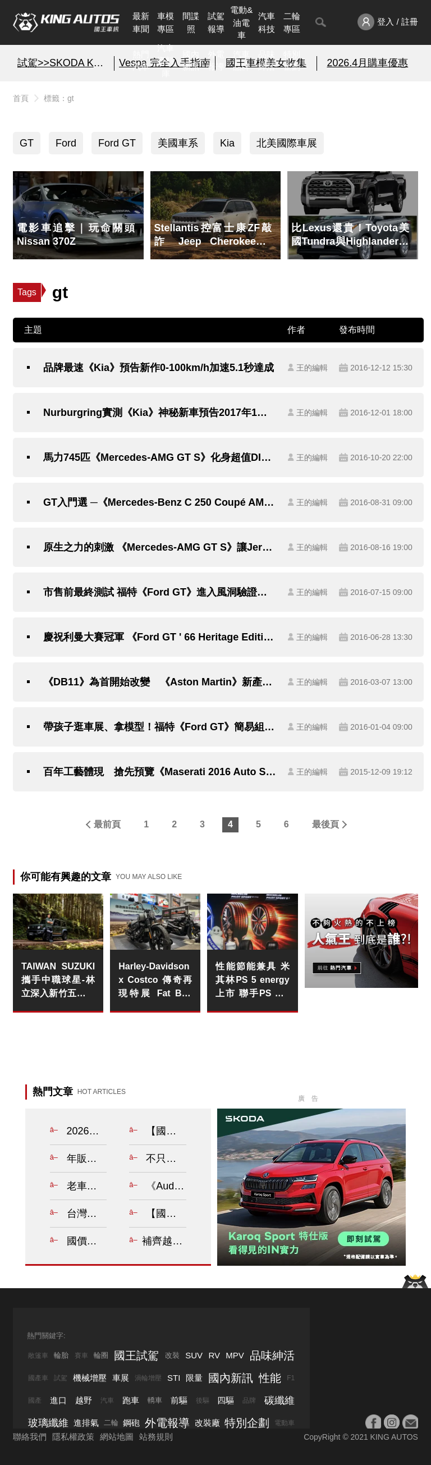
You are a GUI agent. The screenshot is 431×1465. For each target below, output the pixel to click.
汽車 (107, 1400)
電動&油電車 (241, 22)
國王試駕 (136, 1355)
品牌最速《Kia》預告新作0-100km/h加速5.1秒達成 (158, 367)
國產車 (38, 1378)
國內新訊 (190, 60)
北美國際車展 (286, 143)
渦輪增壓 (148, 1378)
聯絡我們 (30, 1436)
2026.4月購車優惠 (367, 62)
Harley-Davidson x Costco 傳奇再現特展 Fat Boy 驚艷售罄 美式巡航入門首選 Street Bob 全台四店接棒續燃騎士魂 (155, 981)
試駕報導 (216, 22)
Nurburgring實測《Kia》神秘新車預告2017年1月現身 (159, 412)
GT (27, 143)
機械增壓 (90, 1377)
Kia (227, 143)
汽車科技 (266, 22)
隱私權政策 (73, 1436)
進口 (58, 1400)
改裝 (172, 1355)
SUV (194, 1355)
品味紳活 (266, 60)
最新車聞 (140, 22)
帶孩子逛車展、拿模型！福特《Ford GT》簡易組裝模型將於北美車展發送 (159, 726)
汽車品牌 (241, 60)
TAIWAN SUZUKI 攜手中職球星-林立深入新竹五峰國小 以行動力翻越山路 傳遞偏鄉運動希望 (58, 981)
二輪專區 (291, 22)
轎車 (155, 1400)
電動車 (284, 1423)
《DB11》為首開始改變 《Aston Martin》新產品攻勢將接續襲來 (159, 682)
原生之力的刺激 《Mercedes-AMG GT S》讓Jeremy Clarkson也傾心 (159, 547)
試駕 (60, 1378)
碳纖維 (279, 1400)
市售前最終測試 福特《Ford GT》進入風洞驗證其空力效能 (159, 592)
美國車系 (178, 143)
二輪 (111, 1422)
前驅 (179, 1400)
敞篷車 (38, 1355)
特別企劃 (291, 60)
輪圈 (101, 1355)
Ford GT (117, 143)
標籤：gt (59, 98)
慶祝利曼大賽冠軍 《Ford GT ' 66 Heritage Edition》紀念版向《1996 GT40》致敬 (159, 637)
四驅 (225, 1400)
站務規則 (156, 1436)
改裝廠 (207, 1422)
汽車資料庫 (165, 60)
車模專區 (165, 22)
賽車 (81, 1355)
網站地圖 (117, 1436)
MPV (235, 1355)
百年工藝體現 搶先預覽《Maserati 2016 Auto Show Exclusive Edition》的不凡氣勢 (159, 771)
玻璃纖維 (48, 1423)
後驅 (202, 1400)
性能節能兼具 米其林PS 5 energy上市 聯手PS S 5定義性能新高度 (252, 981)
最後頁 (325, 824)
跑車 (130, 1400)
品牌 (249, 1400)
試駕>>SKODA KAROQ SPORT (63, 62)
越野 (83, 1400)
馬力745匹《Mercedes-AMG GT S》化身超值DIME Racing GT (159, 457)
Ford (66, 143)
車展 (120, 1377)
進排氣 (86, 1422)
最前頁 (107, 824)
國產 (35, 1400)
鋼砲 (131, 1422)
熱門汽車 (140, 60)
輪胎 (61, 1355)
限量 (194, 1377)
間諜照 (190, 22)
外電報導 (216, 60)
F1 (291, 1378)
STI (173, 1377)
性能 (270, 1378)
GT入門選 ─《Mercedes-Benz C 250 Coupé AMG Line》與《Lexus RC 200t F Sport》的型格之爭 (159, 502)
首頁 (21, 98)
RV (214, 1355)
